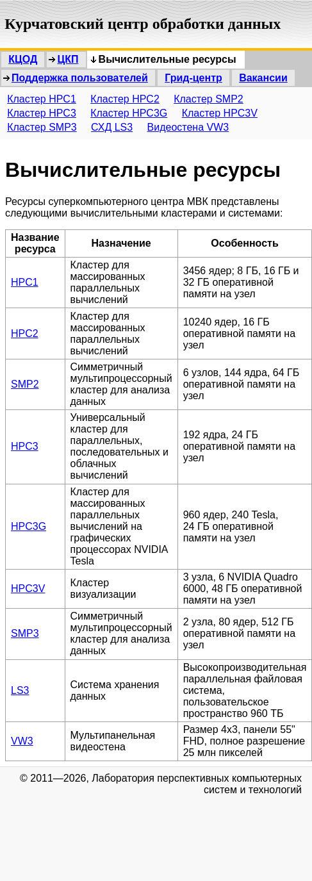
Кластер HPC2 (125, 99)
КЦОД (22, 59)
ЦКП (67, 59)
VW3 (22, 741)
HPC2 (24, 333)
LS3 (20, 690)
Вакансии (263, 77)
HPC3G (28, 526)
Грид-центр (193, 77)
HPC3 (24, 446)
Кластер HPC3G (128, 113)
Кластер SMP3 (42, 127)
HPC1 (24, 282)
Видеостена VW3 (188, 127)
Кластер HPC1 (41, 99)
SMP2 (25, 384)
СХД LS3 (112, 127)
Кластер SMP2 (208, 99)
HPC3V (28, 588)
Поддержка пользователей (80, 77)
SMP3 (25, 633)
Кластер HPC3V (220, 113)
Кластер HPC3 (41, 113)
